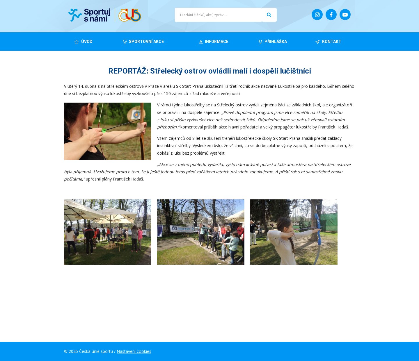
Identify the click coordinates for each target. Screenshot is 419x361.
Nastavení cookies (134, 351)
